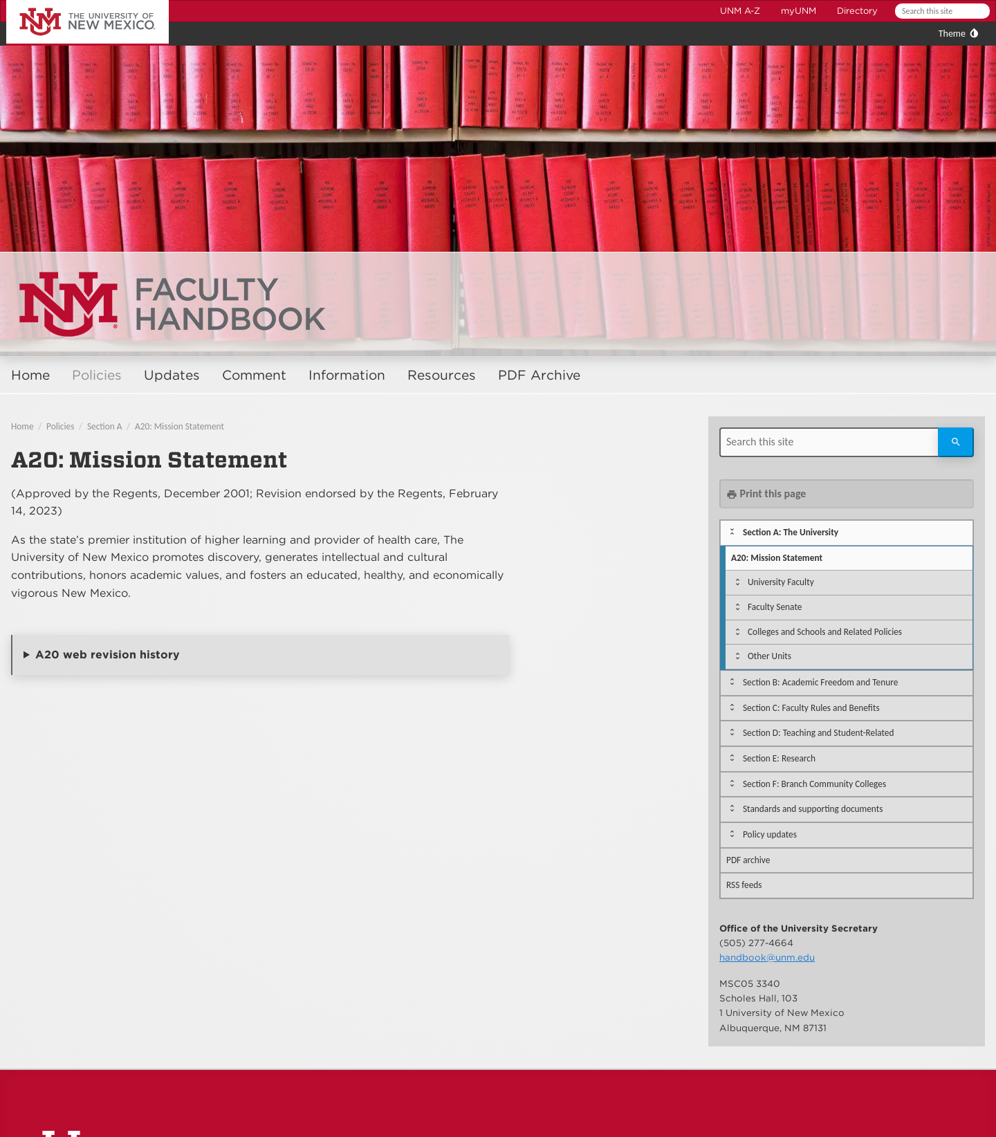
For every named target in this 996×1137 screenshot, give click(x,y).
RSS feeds (744, 885)
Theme (952, 33)
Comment (254, 375)
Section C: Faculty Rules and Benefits (811, 708)
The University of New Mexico (72, 2)
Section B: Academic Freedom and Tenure (820, 682)
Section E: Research (779, 758)
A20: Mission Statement (179, 426)
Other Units (769, 656)
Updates (172, 375)
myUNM (798, 11)
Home (30, 375)
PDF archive (748, 860)
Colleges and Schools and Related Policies (825, 632)
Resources (441, 375)
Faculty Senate (775, 607)
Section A (104, 426)
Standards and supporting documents (813, 809)
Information (346, 375)
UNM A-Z (740, 11)
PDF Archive (539, 375)
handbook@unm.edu (767, 957)
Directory (857, 11)
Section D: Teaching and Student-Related (818, 733)
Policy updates (770, 834)
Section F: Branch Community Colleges (814, 784)
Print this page (766, 493)
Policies (97, 375)
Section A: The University (790, 532)
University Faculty (781, 582)
